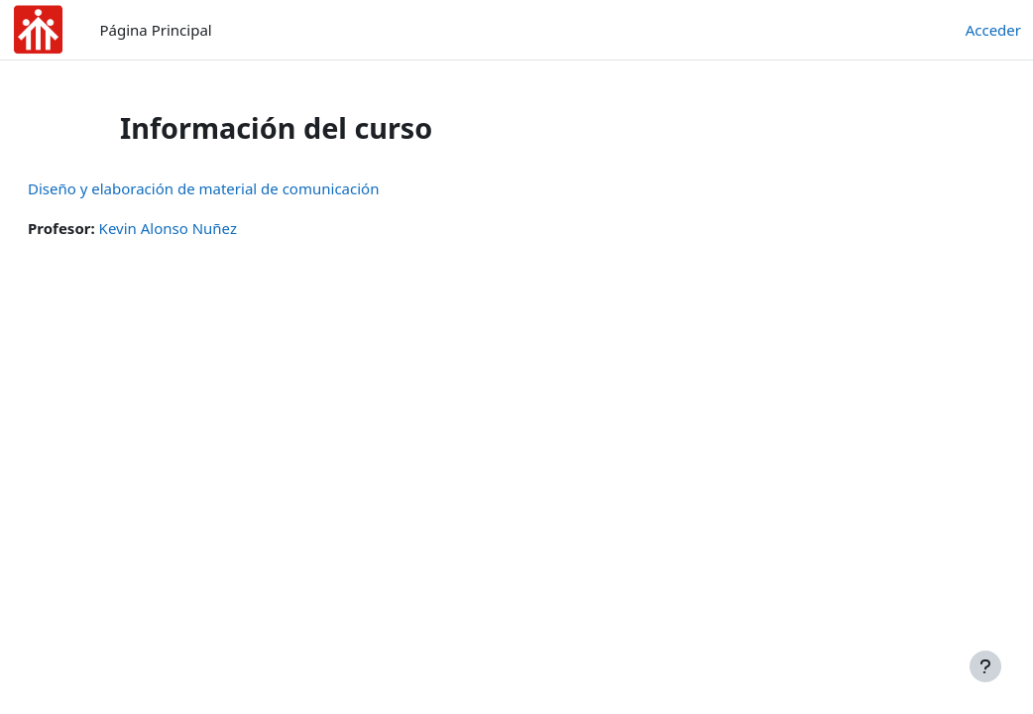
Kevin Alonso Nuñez (216, 228)
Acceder (993, 30)
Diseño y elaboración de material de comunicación (250, 188)
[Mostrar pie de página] (985, 666)
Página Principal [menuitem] (156, 30)
